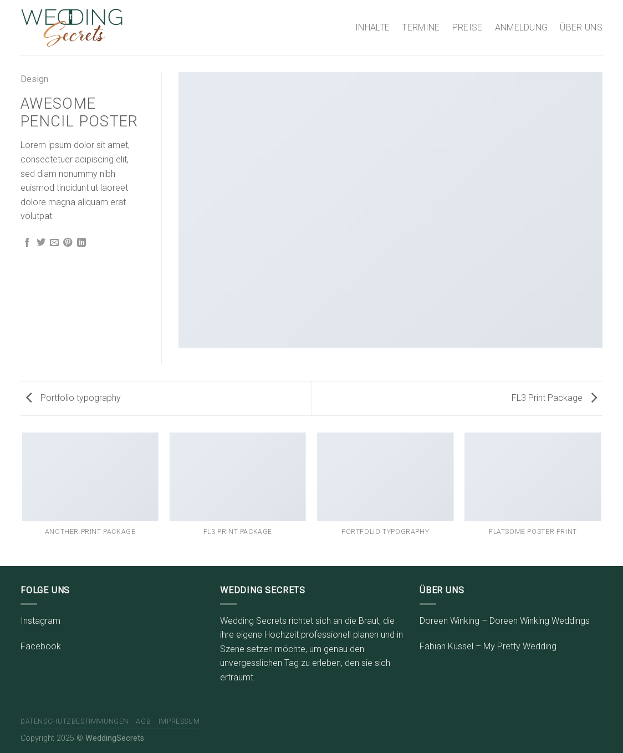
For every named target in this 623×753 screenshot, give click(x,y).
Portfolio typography (73, 398)
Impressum (179, 721)
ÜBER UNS (581, 27)
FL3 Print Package (554, 398)
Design (34, 79)
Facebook (41, 646)
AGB (143, 721)
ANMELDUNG (521, 27)
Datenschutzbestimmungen (75, 721)
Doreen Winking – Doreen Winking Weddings (505, 620)
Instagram (40, 620)
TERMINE (421, 27)
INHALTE (372, 27)
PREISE (467, 27)
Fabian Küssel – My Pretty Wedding (488, 646)
